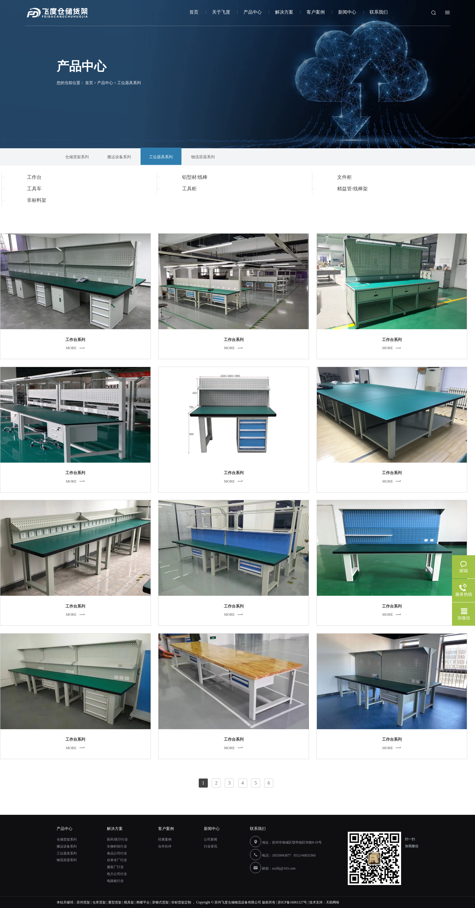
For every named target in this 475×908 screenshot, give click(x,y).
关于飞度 (221, 12)
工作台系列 (75, 339)
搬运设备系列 (67, 846)
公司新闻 (210, 839)
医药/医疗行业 (117, 839)
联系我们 (379, 12)
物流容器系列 (67, 860)
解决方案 (284, 12)
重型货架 (114, 902)
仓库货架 (99, 902)
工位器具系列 (67, 853)
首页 (193, 12)
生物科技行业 (117, 846)
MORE (75, 348)
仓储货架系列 (67, 839)
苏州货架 (83, 902)
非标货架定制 (181, 902)
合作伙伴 (164, 846)
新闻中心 (347, 12)
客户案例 (316, 12)
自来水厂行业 (117, 860)
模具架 (129, 902)
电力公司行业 (117, 874)
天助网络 (332, 902)
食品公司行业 (117, 853)
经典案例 (164, 839)
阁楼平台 (143, 902)
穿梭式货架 (160, 902)
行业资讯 (210, 846)
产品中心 (253, 12)
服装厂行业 (115, 867)
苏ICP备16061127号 (292, 902)
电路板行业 (115, 881)
